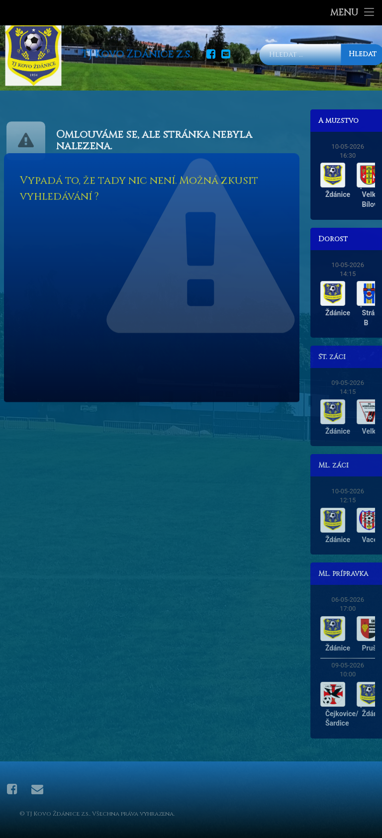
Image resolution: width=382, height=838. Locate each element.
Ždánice (348, 194)
